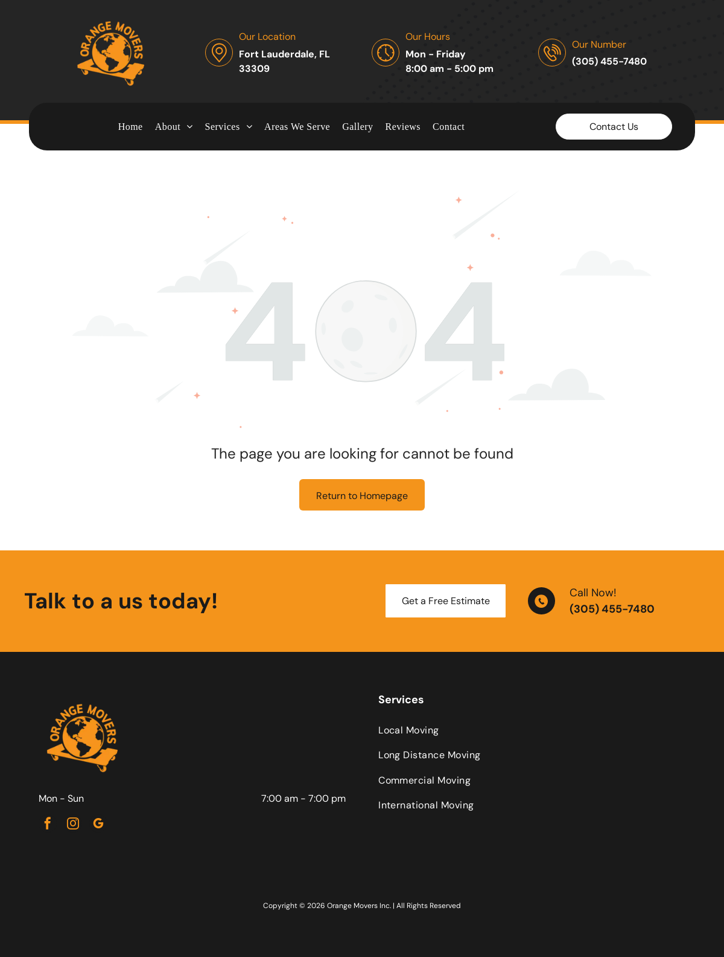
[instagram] (73, 825)
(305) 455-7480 (612, 609)
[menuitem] (130, 126)
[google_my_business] (98, 825)
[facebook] (48, 825)
